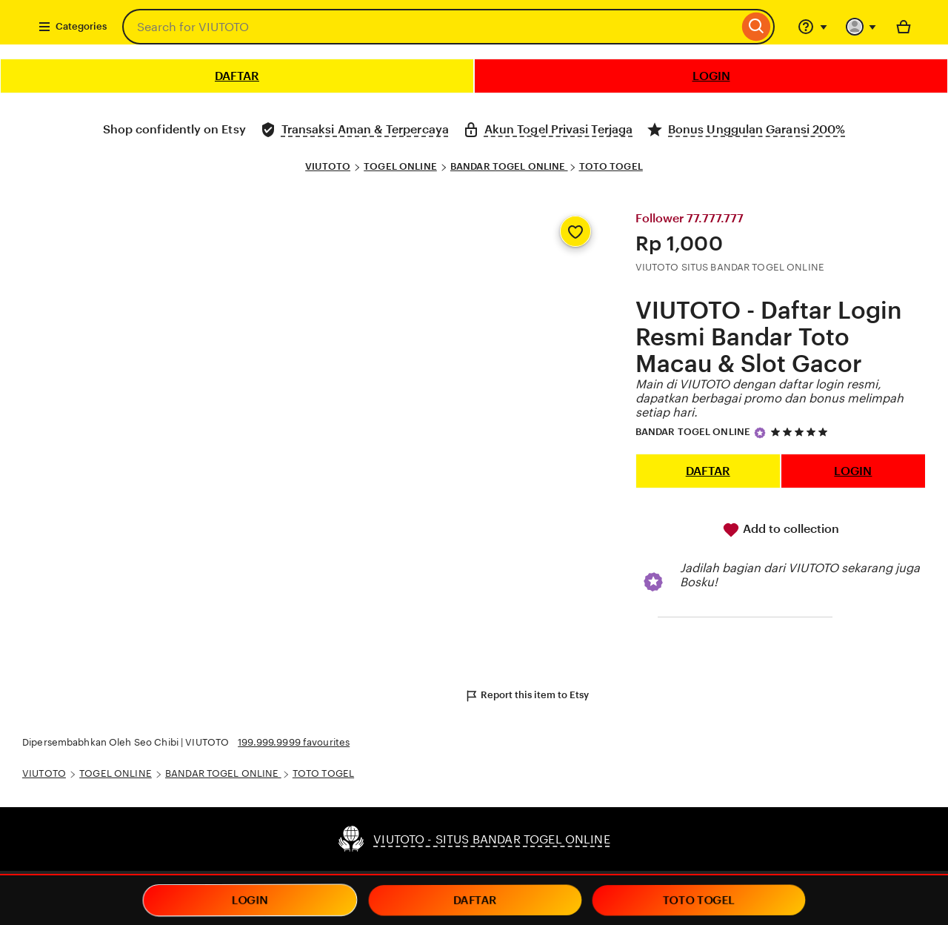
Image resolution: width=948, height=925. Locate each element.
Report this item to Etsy (526, 696)
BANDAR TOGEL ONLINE (509, 166)
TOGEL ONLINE (400, 166)
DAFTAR (237, 76)
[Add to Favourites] (575, 231)
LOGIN (711, 76)
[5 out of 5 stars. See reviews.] (801, 432)
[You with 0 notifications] (861, 26)
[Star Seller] (760, 432)
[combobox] (430, 26)
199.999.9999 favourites (294, 742)
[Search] (756, 26)
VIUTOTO (327, 166)
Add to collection (780, 530)
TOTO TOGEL (611, 166)
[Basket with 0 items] (903, 26)
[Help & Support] (812, 26)
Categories (72, 26)
